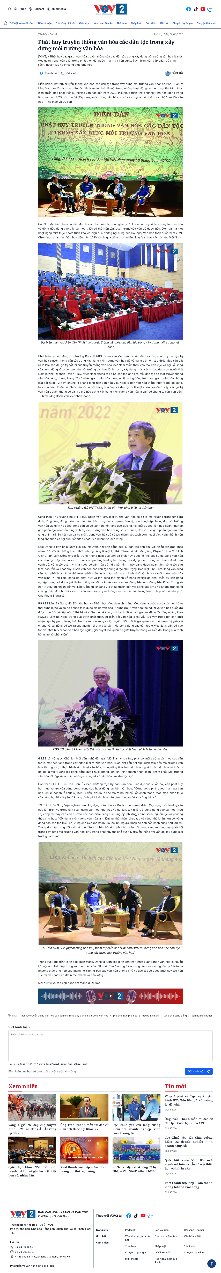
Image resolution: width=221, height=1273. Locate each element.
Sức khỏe (151, 23)
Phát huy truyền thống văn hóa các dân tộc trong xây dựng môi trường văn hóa (64, 1015)
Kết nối (164, 23)
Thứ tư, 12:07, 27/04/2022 (168, 34)
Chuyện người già (182, 23)
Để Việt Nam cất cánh (22, 23)
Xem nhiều (102, 1242)
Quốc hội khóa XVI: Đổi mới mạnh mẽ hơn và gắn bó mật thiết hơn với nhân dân (189, 1164)
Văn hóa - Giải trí (103, 23)
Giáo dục (84, 23)
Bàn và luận (45, 23)
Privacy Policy (57, 1064)
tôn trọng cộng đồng (175, 1015)
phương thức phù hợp (125, 1015)
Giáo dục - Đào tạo (166, 1236)
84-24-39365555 (24, 1247)
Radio (20, 9)
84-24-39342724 (25, 1251)
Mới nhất (101, 1236)
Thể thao (122, 23)
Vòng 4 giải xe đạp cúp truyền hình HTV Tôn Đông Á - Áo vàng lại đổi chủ (189, 1100)
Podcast (36, 9)
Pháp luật (136, 23)
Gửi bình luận (199, 1071)
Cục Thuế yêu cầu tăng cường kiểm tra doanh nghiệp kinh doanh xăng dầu (189, 1141)
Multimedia (56, 9)
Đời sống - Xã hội (65, 23)
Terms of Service (75, 1064)
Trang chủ (102, 1229)
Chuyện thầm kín (206, 23)
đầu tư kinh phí (150, 1015)
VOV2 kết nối (162, 1252)
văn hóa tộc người (202, 1015)
